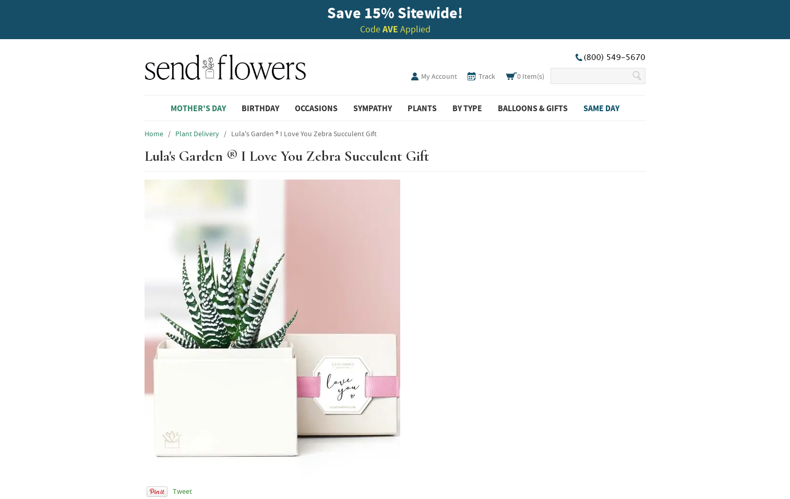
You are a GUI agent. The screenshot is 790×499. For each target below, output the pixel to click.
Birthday (260, 108)
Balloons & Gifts (533, 108)
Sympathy (372, 108)
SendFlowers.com (225, 65)
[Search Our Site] (591, 76)
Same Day (601, 108)
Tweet (182, 491)
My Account (439, 76)
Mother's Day (198, 108)
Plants (422, 108)
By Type (467, 108)
